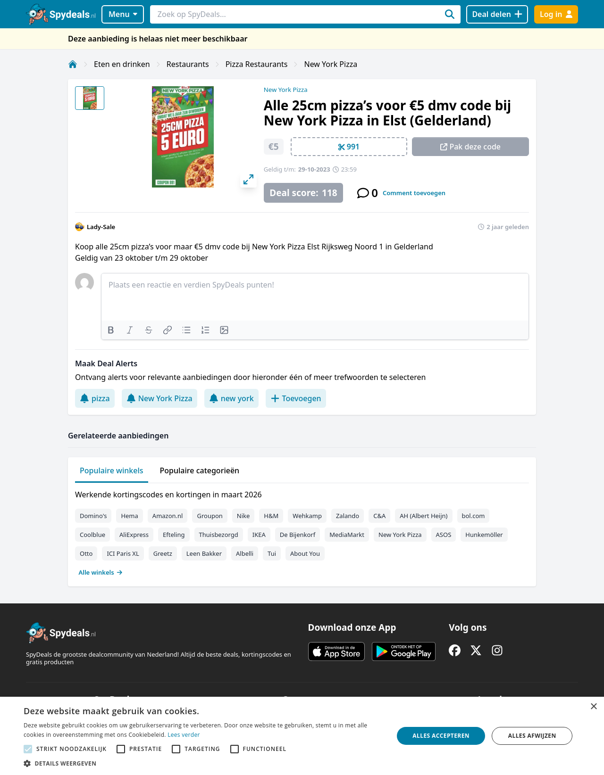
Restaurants (188, 64)
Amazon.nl (167, 515)
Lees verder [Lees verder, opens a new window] (184, 735)
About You (305, 553)
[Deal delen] (497, 14)
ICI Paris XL (123, 553)
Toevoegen (295, 398)
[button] (203, 763)
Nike (243, 515)
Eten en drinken (122, 64)
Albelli (244, 553)
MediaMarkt (346, 534)
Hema (129, 515)
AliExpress (134, 534)
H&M (271, 515)
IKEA (259, 534)
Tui (272, 553)
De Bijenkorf (297, 534)
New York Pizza (330, 64)
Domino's (93, 515)
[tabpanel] (302, 531)
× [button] (593, 706)
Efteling (174, 534)
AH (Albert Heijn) (423, 515)
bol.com (473, 515)
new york (231, 398)
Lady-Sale (101, 227)
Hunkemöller (484, 534)
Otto (86, 553)
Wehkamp (307, 515)
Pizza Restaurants (257, 64)
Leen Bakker (204, 553)
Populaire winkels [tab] (111, 470)
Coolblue (92, 534)
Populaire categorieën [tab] (200, 470)
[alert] (302, 736)
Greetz (162, 553)
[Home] (72, 64)
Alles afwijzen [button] (532, 736)
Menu (123, 14)
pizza (95, 398)
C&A (379, 515)
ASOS (444, 534)
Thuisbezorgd (218, 534)
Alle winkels (101, 572)
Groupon (209, 515)
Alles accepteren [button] (441, 736)
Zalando (347, 515)
